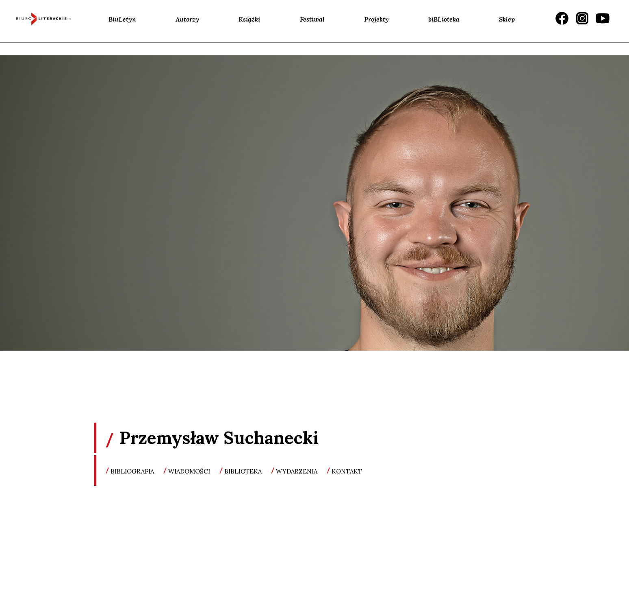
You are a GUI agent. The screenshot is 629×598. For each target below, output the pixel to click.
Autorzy (187, 19)
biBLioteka (444, 19)
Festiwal (312, 19)
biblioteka (243, 471)
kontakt (347, 471)
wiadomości (189, 471)
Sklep (507, 19)
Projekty (376, 19)
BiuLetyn (122, 19)
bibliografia (132, 471)
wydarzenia (296, 471)
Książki (249, 19)
